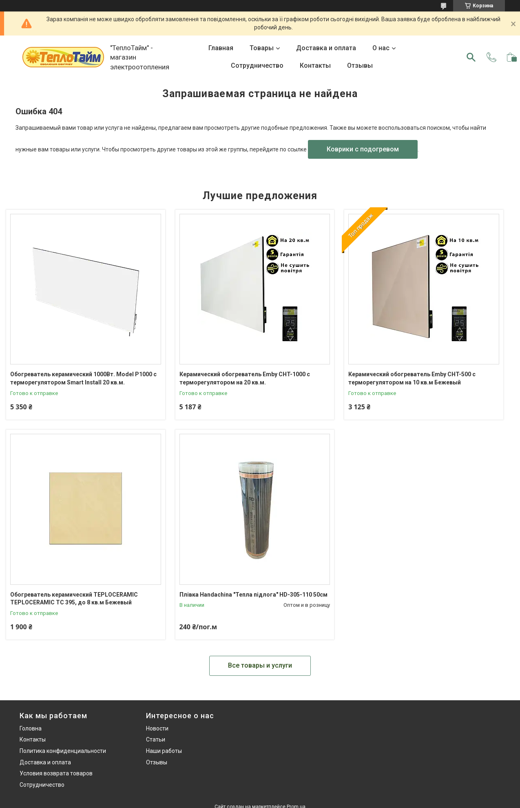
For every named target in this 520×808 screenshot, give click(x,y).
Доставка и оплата (326, 48)
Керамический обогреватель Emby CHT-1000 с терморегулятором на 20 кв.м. (244, 378)
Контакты (315, 65)
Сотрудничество (257, 65)
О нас (380, 48)
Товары (262, 48)
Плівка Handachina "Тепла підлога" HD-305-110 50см (253, 594)
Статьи (155, 739)
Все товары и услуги (260, 665)
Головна (31, 728)
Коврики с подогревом (363, 149)
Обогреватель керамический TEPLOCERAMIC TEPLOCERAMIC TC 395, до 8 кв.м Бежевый (74, 598)
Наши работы (164, 751)
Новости (157, 728)
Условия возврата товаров (56, 773)
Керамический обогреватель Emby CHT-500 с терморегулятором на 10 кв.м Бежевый (412, 378)
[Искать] (471, 57)
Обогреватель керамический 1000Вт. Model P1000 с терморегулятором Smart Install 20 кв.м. (83, 378)
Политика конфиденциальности (63, 751)
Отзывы (360, 65)
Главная (220, 48)
